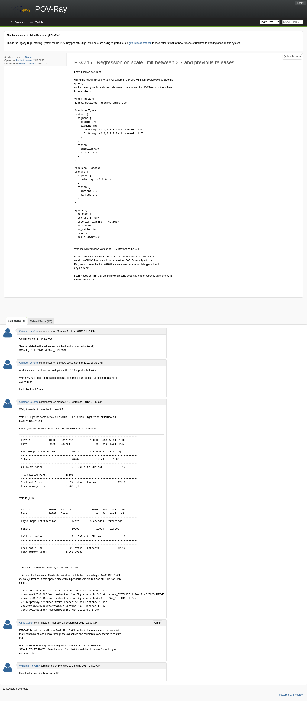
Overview (20, 22)
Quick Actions (292, 56)
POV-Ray (28, 57)
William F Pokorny (27, 63)
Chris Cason (26, 622)
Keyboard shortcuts (15, 688)
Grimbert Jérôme (24, 60)
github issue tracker (140, 43)
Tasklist (39, 22)
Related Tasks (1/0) (41, 321)
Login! (300, 2)
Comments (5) (16, 320)
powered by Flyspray (291, 694)
